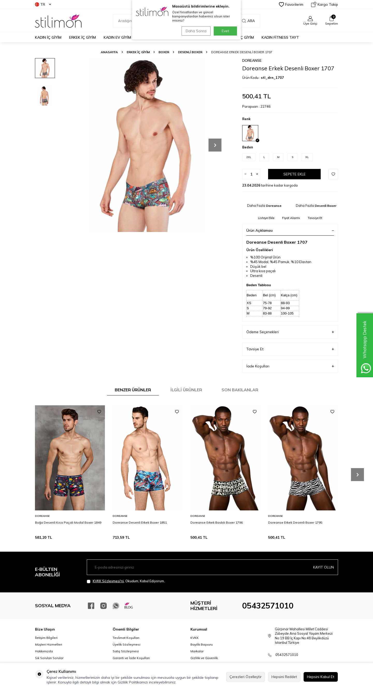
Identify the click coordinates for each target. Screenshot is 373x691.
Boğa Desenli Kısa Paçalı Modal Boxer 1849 (68, 522)
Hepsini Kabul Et (320, 676)
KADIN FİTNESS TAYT (280, 37)
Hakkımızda (44, 651)
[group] (147, 145)
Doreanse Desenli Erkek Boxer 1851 (140, 522)
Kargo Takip (324, 4)
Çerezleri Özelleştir (245, 676)
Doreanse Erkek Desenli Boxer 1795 (295, 522)
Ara (248, 20)
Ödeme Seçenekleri (290, 332)
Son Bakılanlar (239, 389)
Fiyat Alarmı (291, 218)
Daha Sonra (195, 31)
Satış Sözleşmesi (126, 651)
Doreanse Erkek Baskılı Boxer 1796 (216, 522)
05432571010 (267, 606)
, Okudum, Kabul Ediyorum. (126, 581)
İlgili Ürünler (186, 389)
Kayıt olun (323, 567)
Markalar (197, 651)
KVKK (194, 638)
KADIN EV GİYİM (117, 37)
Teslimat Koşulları (126, 638)
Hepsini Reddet (284, 676)
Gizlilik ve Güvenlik (204, 658)
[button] (215, 145)
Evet (225, 31)
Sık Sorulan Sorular (49, 658)
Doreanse (252, 60)
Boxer (164, 52)
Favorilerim (291, 4)
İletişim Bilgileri (46, 638)
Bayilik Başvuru (201, 644)
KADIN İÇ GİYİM (48, 37)
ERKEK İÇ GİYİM (82, 37)
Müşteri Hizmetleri (48, 644)
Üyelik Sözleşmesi (126, 644)
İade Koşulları (290, 366)
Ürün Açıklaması (290, 230)
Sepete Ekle (294, 174)
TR (43, 4)
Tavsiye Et (315, 218)
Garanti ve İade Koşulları (131, 658)
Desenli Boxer (190, 52)
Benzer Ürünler (133, 389)
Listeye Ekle (266, 218)
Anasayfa (109, 52)
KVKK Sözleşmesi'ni (108, 581)
